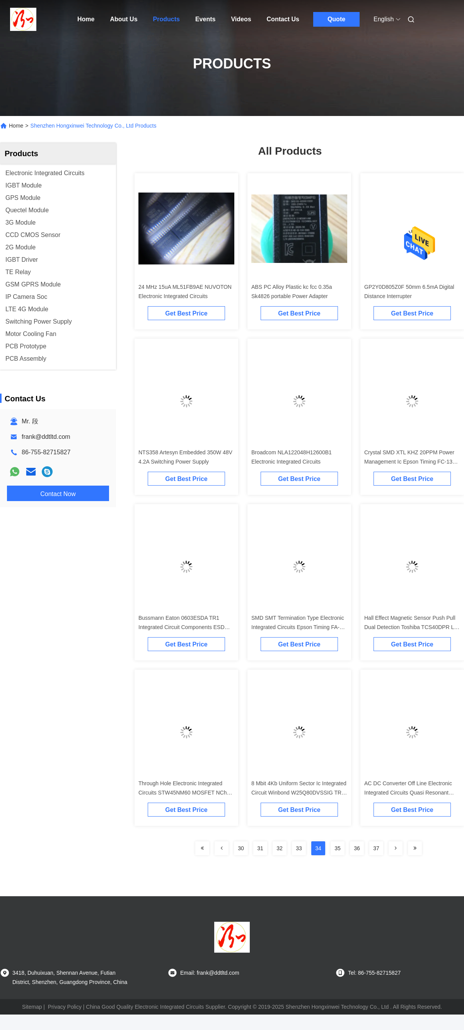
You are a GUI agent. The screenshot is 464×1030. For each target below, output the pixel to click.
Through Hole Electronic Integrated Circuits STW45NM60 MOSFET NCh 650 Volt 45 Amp (182, 792)
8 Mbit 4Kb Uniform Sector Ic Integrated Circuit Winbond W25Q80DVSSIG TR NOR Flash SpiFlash (298, 792)
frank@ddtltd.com (46, 436)
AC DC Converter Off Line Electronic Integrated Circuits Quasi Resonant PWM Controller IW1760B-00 (408, 792)
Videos (241, 19)
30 (241, 848)
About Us (123, 19)
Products (166, 19)
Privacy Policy (65, 1007)
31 (260, 848)
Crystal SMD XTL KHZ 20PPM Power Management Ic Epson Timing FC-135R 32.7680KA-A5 (411, 461)
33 (299, 848)
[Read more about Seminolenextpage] (202, 848)
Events (205, 19)
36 (357, 848)
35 (337, 848)
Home (85, 19)
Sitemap (32, 1007)
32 (279, 848)
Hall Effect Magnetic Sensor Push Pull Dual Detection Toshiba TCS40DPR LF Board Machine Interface (410, 627)
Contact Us (283, 19)
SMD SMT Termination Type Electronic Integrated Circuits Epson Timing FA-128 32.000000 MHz (297, 627)
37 (376, 848)
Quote (336, 19)
